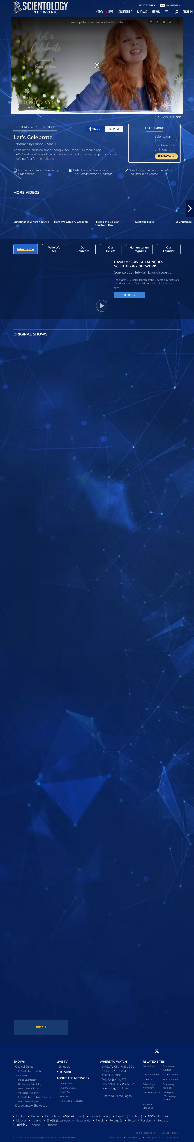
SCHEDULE (125, 11)
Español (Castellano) (129, 1116)
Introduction (66, 1083)
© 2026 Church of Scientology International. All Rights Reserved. (44, 1137)
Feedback (65, 1096)
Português (116, 1120)
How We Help (170, 1079)
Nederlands (83, 1120)
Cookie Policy (133, 1137)
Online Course (150, 172)
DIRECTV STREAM (113, 1071)
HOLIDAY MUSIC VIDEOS (34, 127)
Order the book (92, 172)
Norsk (100, 1120)
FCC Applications (169, 1132)
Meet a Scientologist (28, 1088)
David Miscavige (151, 1092)
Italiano (36, 1120)
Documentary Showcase (31, 1105)
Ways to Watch (68, 1087)
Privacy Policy (153, 1137)
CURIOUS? (64, 1072)
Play (129, 295)
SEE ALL (41, 1027)
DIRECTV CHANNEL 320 (117, 1066)
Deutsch (50, 1116)
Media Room (66, 1092)
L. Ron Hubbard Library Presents (34, 1097)
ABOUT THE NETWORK (73, 1078)
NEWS (156, 11)
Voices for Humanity (28, 1092)
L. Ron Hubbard (151, 1074)
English (20, 1116)
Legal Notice (172, 1137)
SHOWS (142, 11)
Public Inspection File (144, 1132)
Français (52, 1125)
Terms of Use (114, 1137)
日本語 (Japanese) (58, 1120)
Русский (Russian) (140, 1120)
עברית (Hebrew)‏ (158, 1116)
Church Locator (170, 1074)
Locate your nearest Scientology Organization (38, 172)
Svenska (163, 1120)
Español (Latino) (100, 1116)
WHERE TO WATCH (113, 1061)
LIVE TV (62, 1061)
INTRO (99, 11)
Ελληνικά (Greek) (73, 1116)
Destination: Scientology (30, 1084)
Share (94, 129)
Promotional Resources (71, 1100)
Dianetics (147, 1079)
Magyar (21, 1120)
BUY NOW (166, 156)
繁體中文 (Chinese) (28, 1125)
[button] (190, 208)
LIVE (110, 11)
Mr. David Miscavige (141, 283)
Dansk (35, 1116)
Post (114, 129)
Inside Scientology (27, 1079)
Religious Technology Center (170, 1096)
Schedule (64, 1066)
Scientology (149, 1066)
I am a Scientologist (28, 1101)
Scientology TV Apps (114, 1088)
